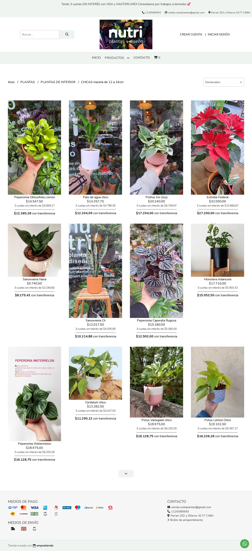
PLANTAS (28, 82)
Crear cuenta (191, 34)
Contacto (141, 58)
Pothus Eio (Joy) (156, 197)
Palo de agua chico (95, 197)
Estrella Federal (218, 197)
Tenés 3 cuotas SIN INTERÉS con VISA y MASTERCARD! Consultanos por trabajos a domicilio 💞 (126, 4)
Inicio (96, 58)
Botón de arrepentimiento (185, 520)
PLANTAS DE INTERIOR (58, 82)
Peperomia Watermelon (34, 444)
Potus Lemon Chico (217, 420)
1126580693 (178, 511)
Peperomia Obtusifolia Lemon (34, 197)
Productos (117, 58)
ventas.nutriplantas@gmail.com (189, 507)
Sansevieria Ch (96, 320)
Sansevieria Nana (34, 279)
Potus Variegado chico (156, 420)
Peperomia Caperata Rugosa (156, 320)
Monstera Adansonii (217, 279)
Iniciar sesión (219, 34)
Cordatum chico (95, 402)
